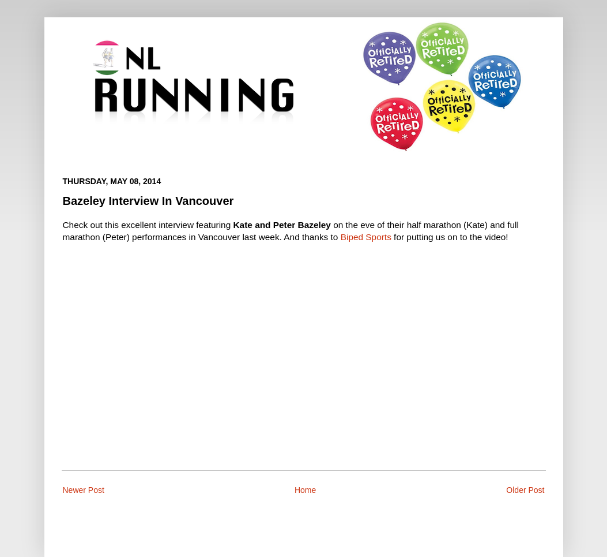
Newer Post (83, 490)
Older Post (525, 490)
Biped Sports (366, 237)
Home (305, 490)
